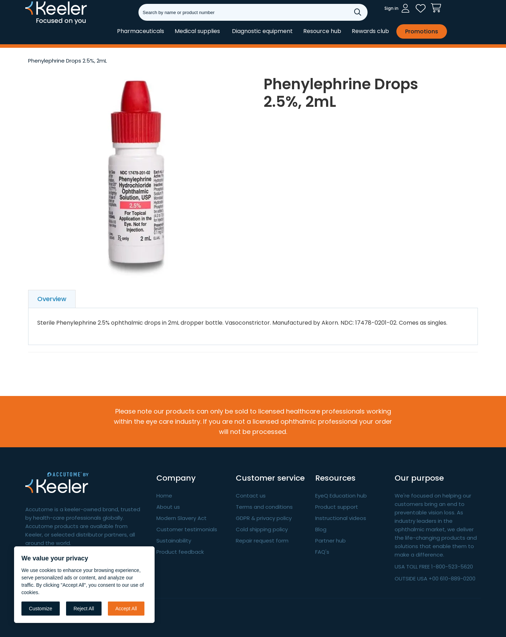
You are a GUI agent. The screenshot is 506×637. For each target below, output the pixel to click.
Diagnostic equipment (262, 31)
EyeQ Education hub (341, 495)
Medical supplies (197, 31)
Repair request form (262, 540)
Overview (51, 298)
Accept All (126, 608)
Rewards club (370, 31)
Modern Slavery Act (181, 518)
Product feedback (180, 551)
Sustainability (173, 540)
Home (164, 495)
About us (168, 507)
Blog (320, 529)
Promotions (421, 31)
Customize (40, 608)
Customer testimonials (186, 529)
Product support (336, 507)
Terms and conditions (264, 507)
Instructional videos (340, 518)
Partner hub (330, 540)
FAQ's (322, 551)
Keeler (34, 24)
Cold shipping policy (262, 529)
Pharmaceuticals (140, 31)
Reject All (83, 608)
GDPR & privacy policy (264, 518)
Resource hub (322, 31)
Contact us (251, 495)
